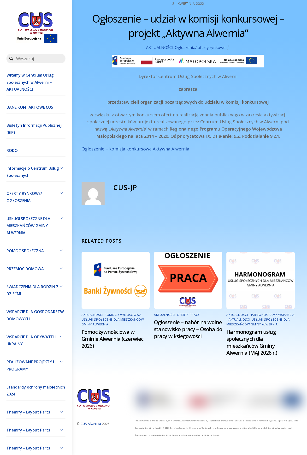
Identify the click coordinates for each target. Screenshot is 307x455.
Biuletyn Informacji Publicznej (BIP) (34, 129)
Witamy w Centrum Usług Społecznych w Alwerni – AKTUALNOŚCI (29, 82)
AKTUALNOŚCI (159, 47)
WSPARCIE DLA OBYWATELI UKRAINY (35, 339)
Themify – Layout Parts (35, 411)
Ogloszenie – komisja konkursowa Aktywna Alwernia (135, 149)
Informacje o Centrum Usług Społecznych (35, 171)
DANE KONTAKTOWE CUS (29, 107)
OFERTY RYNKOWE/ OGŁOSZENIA (35, 196)
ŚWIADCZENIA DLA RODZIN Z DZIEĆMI (35, 289)
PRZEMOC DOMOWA (35, 268)
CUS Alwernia (91, 423)
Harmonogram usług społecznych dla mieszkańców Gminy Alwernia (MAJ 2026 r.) (251, 342)
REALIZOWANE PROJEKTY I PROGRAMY (35, 364)
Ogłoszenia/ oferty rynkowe (200, 47)
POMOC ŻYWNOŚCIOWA (123, 315)
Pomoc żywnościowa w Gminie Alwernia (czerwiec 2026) (112, 338)
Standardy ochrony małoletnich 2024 (35, 390)
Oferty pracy (188, 315)
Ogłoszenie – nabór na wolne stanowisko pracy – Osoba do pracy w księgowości (188, 329)
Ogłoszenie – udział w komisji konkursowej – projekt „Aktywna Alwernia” (188, 26)
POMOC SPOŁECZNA (35, 250)
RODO (12, 150)
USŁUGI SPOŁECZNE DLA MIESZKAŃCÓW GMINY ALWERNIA (35, 224)
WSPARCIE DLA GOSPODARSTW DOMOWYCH (35, 314)
